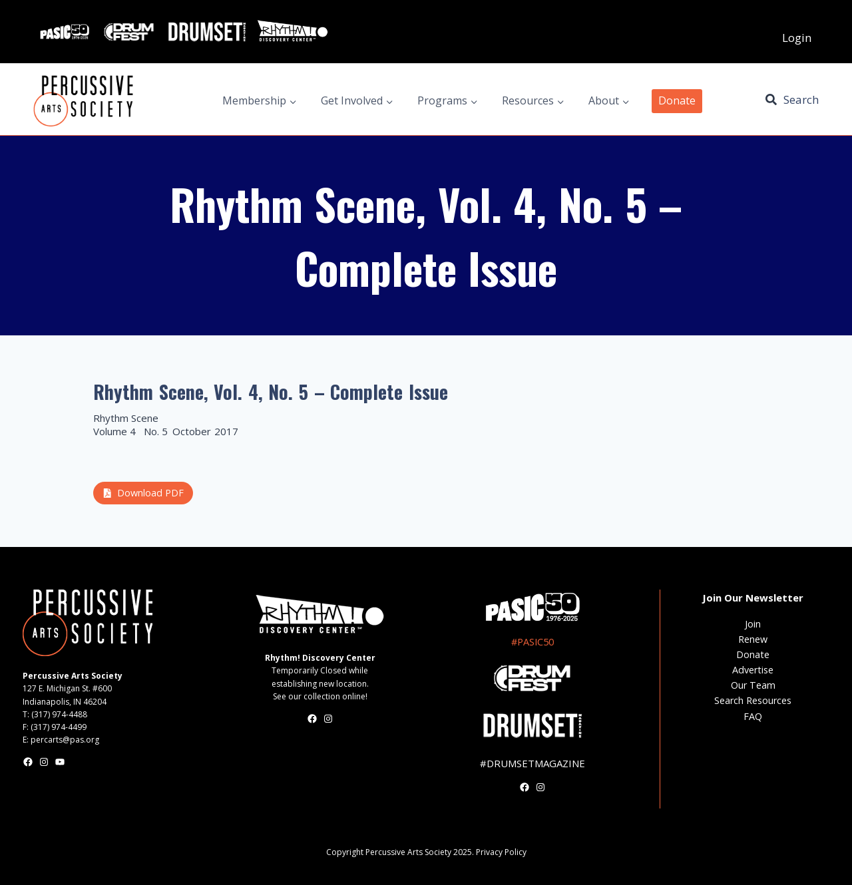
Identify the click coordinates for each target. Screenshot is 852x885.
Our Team (753, 685)
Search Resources (752, 700)
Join (753, 624)
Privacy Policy (501, 852)
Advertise (752, 669)
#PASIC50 (532, 641)
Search (801, 99)
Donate (677, 100)
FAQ (753, 716)
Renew (752, 639)
